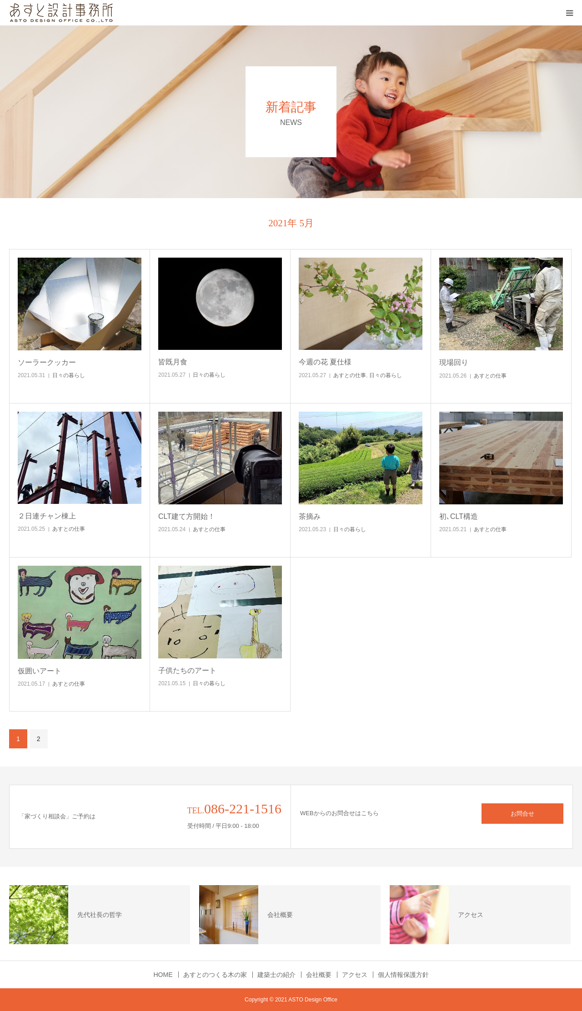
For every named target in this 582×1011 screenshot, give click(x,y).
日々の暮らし (68, 375)
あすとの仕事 (349, 375)
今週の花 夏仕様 (325, 362)
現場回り (453, 362)
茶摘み (310, 516)
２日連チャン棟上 (47, 516)
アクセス (354, 974)
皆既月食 (172, 362)
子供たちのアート (187, 670)
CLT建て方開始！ (186, 516)
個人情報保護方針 (403, 974)
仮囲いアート (39, 671)
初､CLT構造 (458, 516)
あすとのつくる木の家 (215, 974)
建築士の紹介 (276, 974)
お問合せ (522, 813)
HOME (163, 974)
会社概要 (318, 974)
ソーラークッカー (47, 362)
